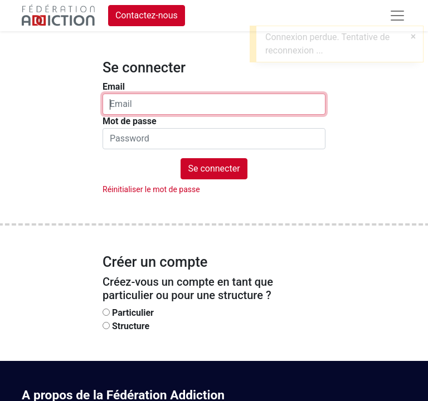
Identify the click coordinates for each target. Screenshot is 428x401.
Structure (130, 326)
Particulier (133, 312)
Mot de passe (130, 121)
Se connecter (214, 168)
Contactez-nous (146, 15)
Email (114, 86)
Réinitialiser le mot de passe (151, 189)
